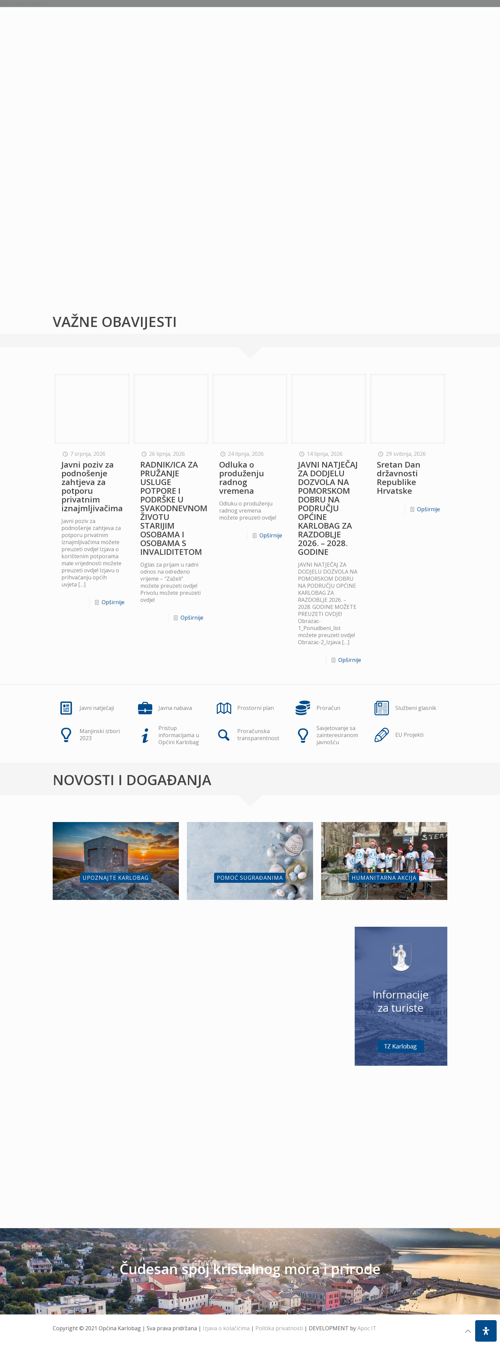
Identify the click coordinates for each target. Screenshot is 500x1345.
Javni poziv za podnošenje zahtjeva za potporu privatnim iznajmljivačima (92, 486)
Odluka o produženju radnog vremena (241, 477)
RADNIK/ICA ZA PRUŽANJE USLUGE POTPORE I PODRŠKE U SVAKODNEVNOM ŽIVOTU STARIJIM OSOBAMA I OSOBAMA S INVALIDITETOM (173, 508)
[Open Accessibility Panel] (486, 1331)
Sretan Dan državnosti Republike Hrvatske (398, 477)
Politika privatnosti (279, 1328)
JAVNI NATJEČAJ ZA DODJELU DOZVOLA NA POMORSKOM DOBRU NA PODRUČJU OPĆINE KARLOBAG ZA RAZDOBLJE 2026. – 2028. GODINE (328, 508)
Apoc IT (367, 1328)
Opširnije (113, 602)
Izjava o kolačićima (226, 1328)
